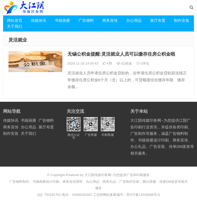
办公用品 (134, 20)
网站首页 (14, 20)
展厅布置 (157, 20)
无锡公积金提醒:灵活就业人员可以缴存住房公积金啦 (121, 54)
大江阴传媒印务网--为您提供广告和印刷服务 (117, 175)
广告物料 (86, 20)
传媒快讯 (38, 20)
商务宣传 (110, 20)
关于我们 (14, 26)
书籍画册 (62, 20)
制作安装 (181, 20)
